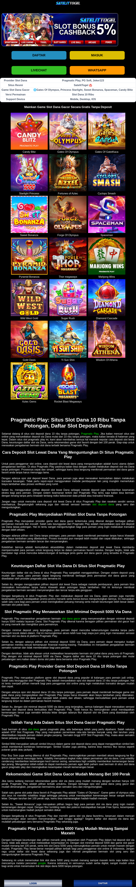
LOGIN (33, 883)
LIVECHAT (39, 70)
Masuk (97, 55)
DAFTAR (103, 883)
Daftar (38, 55)
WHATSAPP (97, 70)
